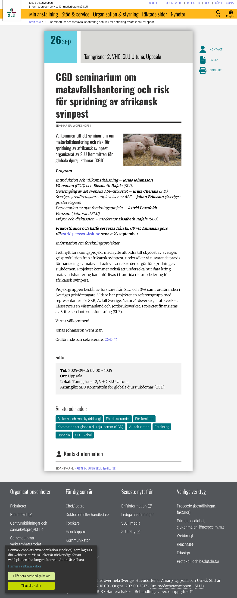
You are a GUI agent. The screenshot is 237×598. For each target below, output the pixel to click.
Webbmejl (185, 535)
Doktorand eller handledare (87, 514)
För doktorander (118, 419)
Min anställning (43, 14)
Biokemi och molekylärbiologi (79, 419)
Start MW (35, 22)
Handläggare (76, 531)
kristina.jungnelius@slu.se (95, 468)
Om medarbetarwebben (170, 586)
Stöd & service (75, 14)
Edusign (183, 552)
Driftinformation (134, 506)
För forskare (144, 419)
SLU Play (128, 531)
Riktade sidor (154, 14)
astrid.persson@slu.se (80, 234)
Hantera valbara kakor (24, 566)
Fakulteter (18, 506)
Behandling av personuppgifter (162, 591)
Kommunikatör (78, 540)
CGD (108, 339)
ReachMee (185, 544)
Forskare (73, 523)
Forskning (162, 427)
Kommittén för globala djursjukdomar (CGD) (90, 427)
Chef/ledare (75, 506)
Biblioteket (18, 514)
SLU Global (83, 435)
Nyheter (178, 14)
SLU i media (130, 523)
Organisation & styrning (115, 14)
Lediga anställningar (137, 514)
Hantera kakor (118, 591)
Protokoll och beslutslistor (198, 561)
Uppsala (64, 435)
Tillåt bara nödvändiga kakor (31, 576)
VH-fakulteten (139, 427)
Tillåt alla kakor (31, 586)
